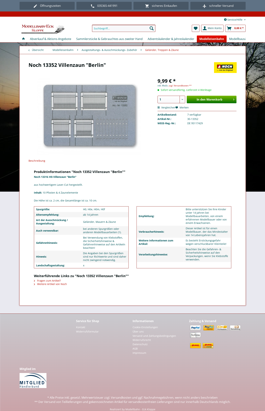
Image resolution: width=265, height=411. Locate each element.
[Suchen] (151, 28)
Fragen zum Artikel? (47, 280)
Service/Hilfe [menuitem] (233, 19)
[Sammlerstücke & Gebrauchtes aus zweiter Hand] (109, 38)
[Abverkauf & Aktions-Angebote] (50, 38)
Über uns (138, 331)
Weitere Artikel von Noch (50, 284)
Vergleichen (166, 107)
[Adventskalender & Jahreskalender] (171, 38)
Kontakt (80, 327)
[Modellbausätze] (240, 38)
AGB (135, 348)
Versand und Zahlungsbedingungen (154, 336)
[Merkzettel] (196, 28)
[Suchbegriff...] (123, 28)
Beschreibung (37, 160)
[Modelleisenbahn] (212, 38)
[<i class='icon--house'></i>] (23, 38)
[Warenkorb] (235, 28)
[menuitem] (123, 30)
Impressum (139, 353)
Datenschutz (140, 344)
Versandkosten (121, 398)
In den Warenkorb (215, 99)
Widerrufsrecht (142, 340)
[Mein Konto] (212, 28)
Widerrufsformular (87, 331)
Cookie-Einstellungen (145, 327)
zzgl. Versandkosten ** (180, 85)
